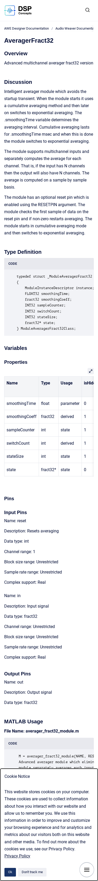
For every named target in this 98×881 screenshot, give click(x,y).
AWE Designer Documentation (26, 28)
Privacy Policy (17, 856)
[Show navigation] (87, 870)
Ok (10, 872)
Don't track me (32, 872)
